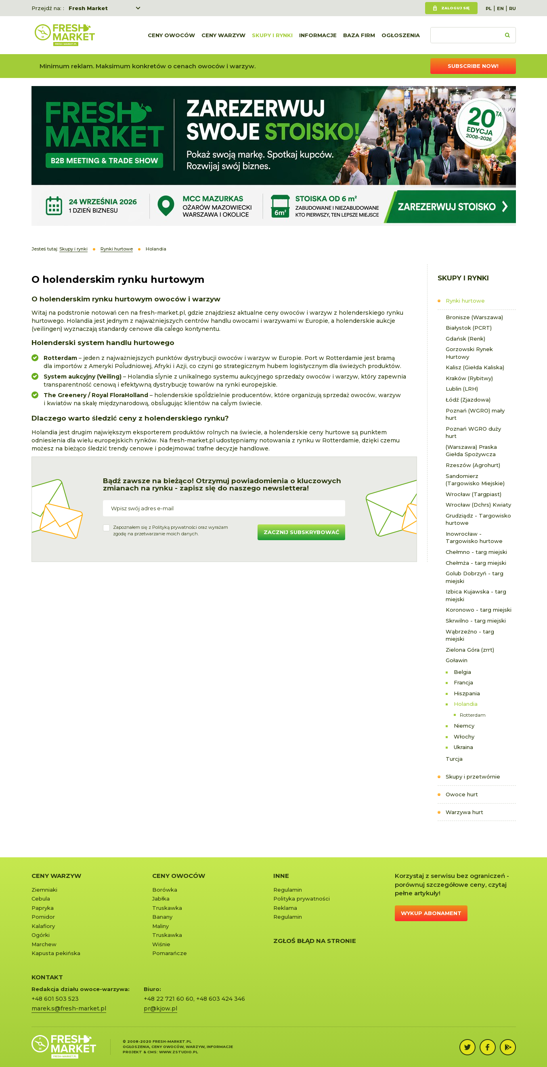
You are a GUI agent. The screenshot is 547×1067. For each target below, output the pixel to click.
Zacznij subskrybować (301, 532)
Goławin (456, 660)
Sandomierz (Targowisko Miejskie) (475, 480)
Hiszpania (467, 693)
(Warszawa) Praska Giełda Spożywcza (471, 451)
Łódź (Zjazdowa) (468, 399)
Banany (162, 916)
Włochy (464, 736)
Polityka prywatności (301, 898)
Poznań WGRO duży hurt (473, 432)
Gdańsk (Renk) (465, 338)
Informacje (318, 35)
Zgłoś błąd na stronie (314, 941)
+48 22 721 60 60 (168, 998)
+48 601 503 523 (55, 998)
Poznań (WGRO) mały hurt (475, 414)
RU (512, 8)
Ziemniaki (44, 889)
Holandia (466, 704)
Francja (463, 682)
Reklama (285, 908)
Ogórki (40, 935)
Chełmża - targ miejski (476, 563)
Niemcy (464, 725)
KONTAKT (47, 977)
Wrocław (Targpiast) (473, 494)
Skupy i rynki (272, 35)
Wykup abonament (431, 913)
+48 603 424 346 (220, 998)
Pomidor (43, 916)
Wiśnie (161, 944)
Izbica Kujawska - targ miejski (476, 595)
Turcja (454, 759)
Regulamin (287, 889)
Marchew (44, 944)
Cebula (40, 898)
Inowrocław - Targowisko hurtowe (474, 537)
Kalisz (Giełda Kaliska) (475, 367)
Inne (281, 876)
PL (489, 8)
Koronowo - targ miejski (478, 609)
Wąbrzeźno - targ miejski (470, 635)
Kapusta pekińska (55, 953)
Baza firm (359, 35)
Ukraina (463, 747)
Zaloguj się (455, 8)
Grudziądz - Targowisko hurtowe (478, 519)
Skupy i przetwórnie (473, 776)
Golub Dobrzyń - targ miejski (474, 577)
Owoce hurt (462, 794)
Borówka (164, 889)
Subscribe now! (473, 66)
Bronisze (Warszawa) (474, 317)
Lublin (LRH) (462, 388)
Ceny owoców (171, 35)
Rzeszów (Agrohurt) (473, 465)
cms (152, 1052)
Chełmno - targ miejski (476, 552)
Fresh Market (88, 8)
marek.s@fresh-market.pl (68, 1008)
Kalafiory (43, 926)
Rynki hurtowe (465, 300)
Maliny (160, 926)
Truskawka (167, 908)
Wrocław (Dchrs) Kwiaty (478, 504)
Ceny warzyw (223, 35)
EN (500, 8)
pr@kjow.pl (160, 1008)
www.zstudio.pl (178, 1052)
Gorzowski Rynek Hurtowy (469, 353)
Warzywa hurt (464, 812)
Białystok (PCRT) (469, 327)
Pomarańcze (169, 953)
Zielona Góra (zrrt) (470, 649)
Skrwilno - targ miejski (476, 620)
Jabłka (161, 898)
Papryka (42, 908)
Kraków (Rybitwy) (469, 378)
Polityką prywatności (174, 527)
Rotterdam (473, 715)
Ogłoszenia (400, 35)
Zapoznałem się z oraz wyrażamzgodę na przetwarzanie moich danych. (170, 530)
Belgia (462, 672)
